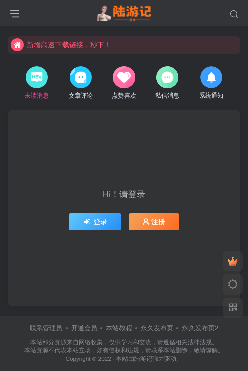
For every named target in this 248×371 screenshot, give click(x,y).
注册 (154, 222)
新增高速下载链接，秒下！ (61, 44)
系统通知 (211, 82)
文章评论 (81, 82)
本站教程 (119, 328)
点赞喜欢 (124, 82)
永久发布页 (157, 328)
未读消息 (37, 82)
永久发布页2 (200, 328)
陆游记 (143, 358)
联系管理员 (46, 328)
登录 (95, 222)
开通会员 (84, 328)
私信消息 (167, 82)
